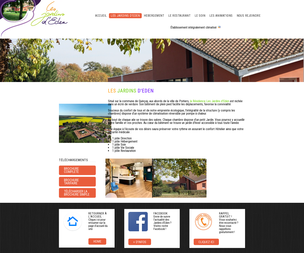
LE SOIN (200, 15)
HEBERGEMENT (154, 15)
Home (97, 241)
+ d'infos (139, 242)
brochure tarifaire (71, 181)
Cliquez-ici (206, 242)
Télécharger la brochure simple (76, 192)
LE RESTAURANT (179, 15)
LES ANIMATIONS (221, 15)
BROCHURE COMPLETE (71, 170)
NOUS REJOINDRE (249, 15)
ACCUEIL (101, 15)
